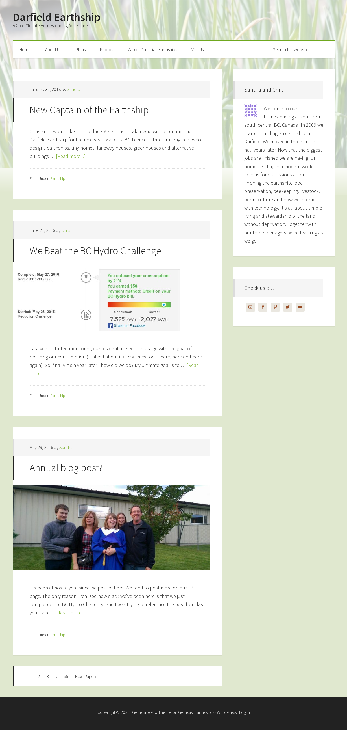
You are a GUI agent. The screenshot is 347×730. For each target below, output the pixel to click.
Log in (244, 712)
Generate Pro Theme (152, 712)
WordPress (227, 712)
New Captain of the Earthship (89, 109)
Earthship (57, 178)
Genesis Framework (196, 712)
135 (65, 676)
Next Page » (85, 676)
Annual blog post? (66, 467)
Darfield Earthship (57, 17)
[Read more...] (71, 156)
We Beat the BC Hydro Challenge (95, 250)
